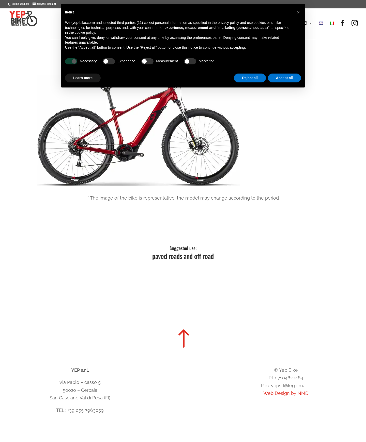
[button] (298, 12)
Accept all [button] (284, 78)
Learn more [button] (83, 78)
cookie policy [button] (85, 32)
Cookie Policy (165, 416)
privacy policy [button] (228, 23)
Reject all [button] (249, 78)
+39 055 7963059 (20, 4)
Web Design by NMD (286, 393)
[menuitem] (321, 30)
